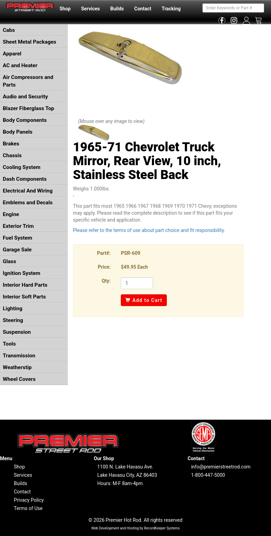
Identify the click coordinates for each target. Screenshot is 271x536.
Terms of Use (28, 508)
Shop (65, 8)
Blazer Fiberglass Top (28, 108)
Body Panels (18, 132)
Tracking (171, 8)
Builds (117, 8)
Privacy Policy (29, 500)
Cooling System (21, 167)
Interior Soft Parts (24, 297)
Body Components (25, 120)
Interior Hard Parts (25, 285)
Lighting (12, 308)
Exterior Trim (18, 226)
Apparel (12, 54)
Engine (11, 214)
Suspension (17, 332)
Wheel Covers (19, 379)
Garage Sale (17, 250)
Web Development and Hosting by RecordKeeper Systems (135, 528)
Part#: (103, 253)
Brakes (11, 144)
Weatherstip (17, 367)
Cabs (9, 30)
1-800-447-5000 (208, 475)
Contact (142, 8)
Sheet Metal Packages (29, 42)
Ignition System (21, 273)
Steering (13, 320)
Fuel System (17, 238)
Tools (9, 344)
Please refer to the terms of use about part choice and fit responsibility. (149, 230)
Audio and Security (25, 96)
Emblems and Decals (28, 202)
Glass (9, 261)
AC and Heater (20, 65)
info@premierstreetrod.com (221, 467)
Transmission (19, 355)
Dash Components (25, 179)
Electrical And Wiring (28, 191)
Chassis (12, 155)
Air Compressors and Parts (28, 81)
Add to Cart (143, 300)
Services (90, 8)
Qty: (106, 281)
